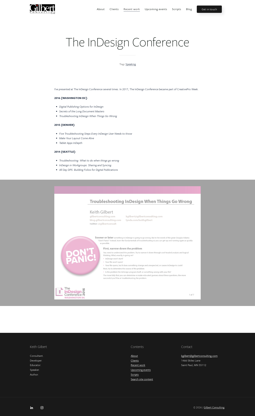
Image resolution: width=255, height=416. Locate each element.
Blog (189, 9)
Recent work (132, 9)
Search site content (142, 379)
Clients (114, 9)
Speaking (131, 64)
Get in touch (209, 9)
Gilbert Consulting (214, 407)
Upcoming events (156, 9)
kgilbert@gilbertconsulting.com (199, 356)
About (101, 9)
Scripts (176, 9)
